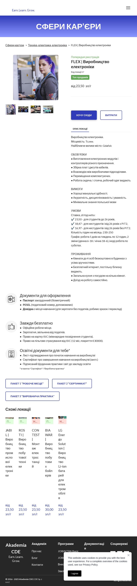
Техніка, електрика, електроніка (47, 45)
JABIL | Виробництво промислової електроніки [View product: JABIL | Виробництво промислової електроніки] (9, 452)
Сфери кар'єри (14, 45)
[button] (84, 115)
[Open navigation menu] (128, 7)
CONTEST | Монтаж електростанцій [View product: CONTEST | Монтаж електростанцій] (36, 448)
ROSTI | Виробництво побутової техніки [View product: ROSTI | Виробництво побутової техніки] (22, 448)
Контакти (37, 564)
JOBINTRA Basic (68, 551)
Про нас (37, 551)
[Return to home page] (23, 5)
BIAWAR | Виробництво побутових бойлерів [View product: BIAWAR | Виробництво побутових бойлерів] (49, 452)
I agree (74, 573)
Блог (35, 557)
